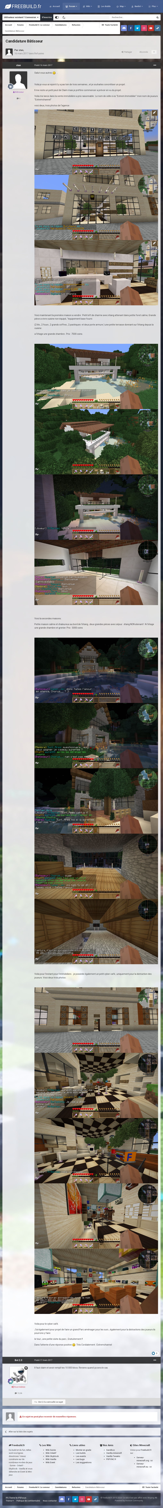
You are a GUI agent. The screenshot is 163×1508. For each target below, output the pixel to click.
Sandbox (110, 1450)
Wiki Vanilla (51, 1459)
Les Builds (106, 6)
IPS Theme (10, 1498)
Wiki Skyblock (52, 1456)
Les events (81, 1456)
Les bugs (80, 1459)
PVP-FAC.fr (111, 1459)
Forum (72, 6)
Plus (153, 6)
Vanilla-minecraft (114, 1453)
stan (21, 50)
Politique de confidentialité (28, 1501)
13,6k (18, 1393)
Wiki (88, 6)
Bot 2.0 (18, 1360)
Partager (127, 52)
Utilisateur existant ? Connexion (21, 17)
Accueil (56, 6)
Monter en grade (83, 1450)
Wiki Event (50, 1462)
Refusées (39, 53)
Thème (10, 1501)
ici (152, 1460)
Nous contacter (50, 1501)
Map (121, 6)
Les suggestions (83, 1462)
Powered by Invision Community (129, 1501)
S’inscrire (47, 17)
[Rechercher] (125, 17)
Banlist (137, 6)
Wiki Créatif (51, 1453)
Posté (43, 65)
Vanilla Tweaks (113, 1456)
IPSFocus (22, 1498)
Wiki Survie (51, 1450)
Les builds (81, 1453)
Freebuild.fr (146, 1450)
